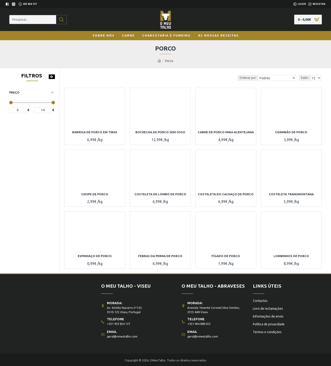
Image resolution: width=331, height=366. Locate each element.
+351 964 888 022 (199, 322)
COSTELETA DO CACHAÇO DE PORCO (226, 194)
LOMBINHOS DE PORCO (291, 256)
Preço (14, 92)
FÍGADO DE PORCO (225, 256)
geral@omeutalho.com (122, 335)
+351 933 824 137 (118, 322)
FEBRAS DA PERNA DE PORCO (160, 256)
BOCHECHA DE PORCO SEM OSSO (160, 132)
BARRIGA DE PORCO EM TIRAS (94, 132)
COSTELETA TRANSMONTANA (291, 194)
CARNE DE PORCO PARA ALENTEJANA (226, 132)
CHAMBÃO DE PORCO (291, 132)
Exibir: (306, 77)
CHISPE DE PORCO (94, 194)
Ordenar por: (251, 77)
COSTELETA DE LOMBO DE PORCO (160, 194)
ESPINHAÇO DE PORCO (95, 256)
